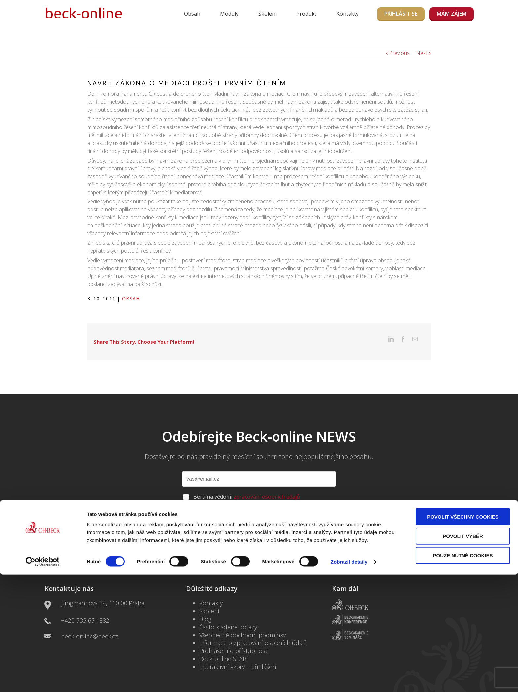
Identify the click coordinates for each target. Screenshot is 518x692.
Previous (399, 52)
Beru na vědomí (246, 486)
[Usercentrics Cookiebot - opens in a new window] (43, 679)
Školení (267, 13)
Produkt (306, 13)
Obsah (192, 13)
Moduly (229, 13)
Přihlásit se (400, 13)
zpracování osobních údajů (267, 486)
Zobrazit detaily (349, 679)
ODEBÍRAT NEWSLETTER (258, 504)
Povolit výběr (463, 653)
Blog (205, 609)
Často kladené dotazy (228, 617)
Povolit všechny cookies (463, 634)
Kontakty (347, 13)
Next (421, 52)
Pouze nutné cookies (463, 672)
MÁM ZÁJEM (451, 13)
